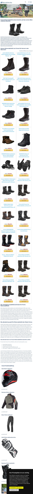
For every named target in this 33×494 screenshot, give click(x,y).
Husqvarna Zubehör (5, 476)
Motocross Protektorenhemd (7, 452)
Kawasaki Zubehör (5, 480)
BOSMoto (3, 458)
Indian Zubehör (5, 478)
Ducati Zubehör (5, 472)
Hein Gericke (4, 460)
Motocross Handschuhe (6, 444)
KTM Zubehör (4, 481)
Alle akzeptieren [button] (13, 487)
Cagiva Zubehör (5, 470)
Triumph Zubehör (5, 484)
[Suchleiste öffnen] (25, 2)
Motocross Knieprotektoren (7, 449)
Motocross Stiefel (5, 454)
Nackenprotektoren (5, 451)
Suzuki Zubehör (5, 483)
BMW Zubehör (4, 467)
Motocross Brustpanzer (6, 443)
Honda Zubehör (5, 475)
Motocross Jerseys (5, 448)
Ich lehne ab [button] (20, 487)
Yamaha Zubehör (5, 486)
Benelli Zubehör (5, 466)
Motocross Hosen (5, 446)
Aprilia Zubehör (5, 464)
